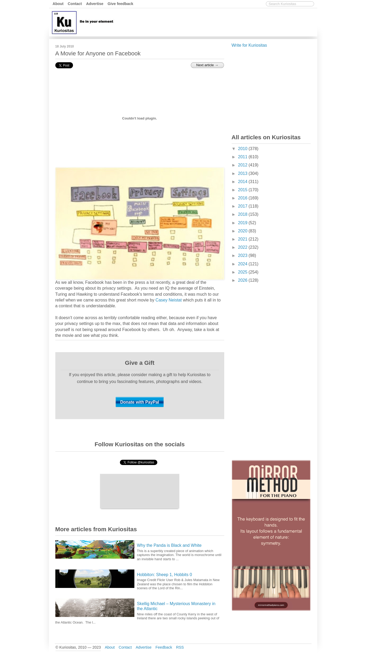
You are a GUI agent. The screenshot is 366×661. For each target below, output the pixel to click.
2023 (243, 255)
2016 (243, 198)
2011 (243, 157)
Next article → (207, 65)
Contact (75, 4)
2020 (243, 231)
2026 (243, 280)
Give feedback (120, 4)
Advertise (95, 4)
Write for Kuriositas (249, 45)
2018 (243, 214)
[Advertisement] (220, 22)
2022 (243, 247)
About (58, 4)
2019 (243, 223)
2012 (243, 165)
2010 (243, 148)
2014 (243, 181)
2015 (243, 190)
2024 (243, 264)
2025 (243, 272)
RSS (180, 647)
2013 (243, 173)
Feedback (163, 647)
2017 (243, 206)
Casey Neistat (168, 300)
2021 (243, 239)
